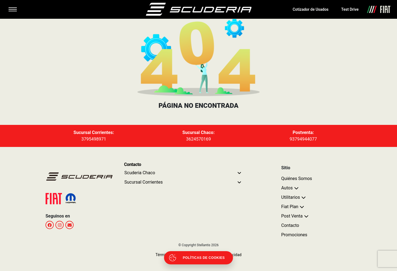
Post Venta (292, 216)
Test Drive (350, 9)
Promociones (294, 234)
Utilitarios (290, 197)
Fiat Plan (289, 206)
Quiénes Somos (296, 178)
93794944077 (303, 139)
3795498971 (93, 139)
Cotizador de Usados (310, 9)
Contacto (290, 225)
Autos (287, 187)
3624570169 (198, 139)
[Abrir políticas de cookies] (198, 257)
